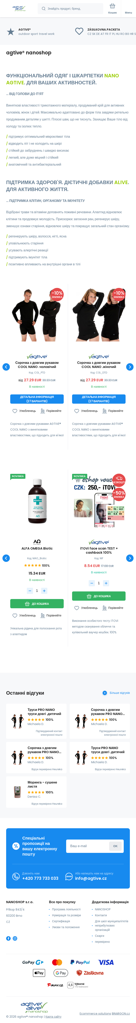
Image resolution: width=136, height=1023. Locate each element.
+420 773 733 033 (40, 878)
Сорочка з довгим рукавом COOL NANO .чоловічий (37, 365)
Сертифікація (61, 921)
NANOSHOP (103, 909)
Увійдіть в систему (115, 846)
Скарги (99, 936)
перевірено (102, 942)
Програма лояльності (66, 909)
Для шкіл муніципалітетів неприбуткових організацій (111, 925)
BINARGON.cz (121, 1014)
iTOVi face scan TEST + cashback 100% (99, 550)
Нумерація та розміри (66, 915)
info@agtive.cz (91, 878)
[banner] (19, 9)
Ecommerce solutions (95, 1014)
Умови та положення (65, 927)
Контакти (101, 915)
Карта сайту (53, 1017)
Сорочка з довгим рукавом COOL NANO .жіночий (98, 365)
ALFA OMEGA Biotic (37, 548)
